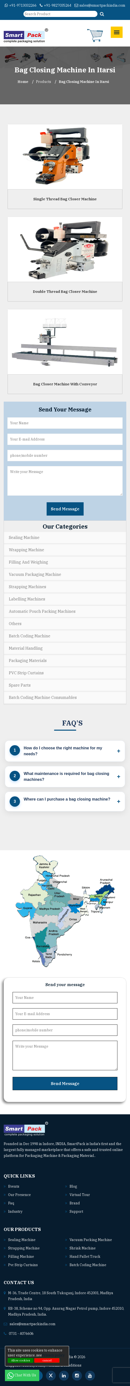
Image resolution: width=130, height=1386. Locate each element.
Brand (75, 1203)
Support (76, 1211)
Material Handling (26, 648)
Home (23, 81)
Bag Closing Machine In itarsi (84, 81)
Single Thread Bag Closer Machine (65, 199)
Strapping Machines (27, 586)
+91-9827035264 (55, 5)
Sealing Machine (24, 537)
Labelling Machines (27, 599)
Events (13, 1186)
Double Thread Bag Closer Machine (65, 291)
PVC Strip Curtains (26, 672)
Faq (11, 1203)
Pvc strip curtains (23, 1265)
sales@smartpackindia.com (99, 5)
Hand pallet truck (85, 1256)
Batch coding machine (88, 1265)
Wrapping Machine (26, 549)
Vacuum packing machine (91, 1240)
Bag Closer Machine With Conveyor (65, 384)
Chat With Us (22, 1375)
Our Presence (19, 1195)
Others (15, 623)
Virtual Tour (80, 1195)
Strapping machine (24, 1248)
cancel (47, 1360)
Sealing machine (22, 1240)
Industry (15, 1211)
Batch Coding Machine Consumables (43, 697)
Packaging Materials (28, 660)
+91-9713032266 (21, 5)
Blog (73, 1186)
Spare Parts (20, 685)
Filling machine (21, 1256)
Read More (106, 1155)
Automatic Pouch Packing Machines (42, 611)
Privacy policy (53, 1355)
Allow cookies (20, 1360)
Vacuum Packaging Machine (35, 574)
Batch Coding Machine (29, 635)
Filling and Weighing (28, 562)
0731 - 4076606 (21, 1333)
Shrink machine (83, 1248)
